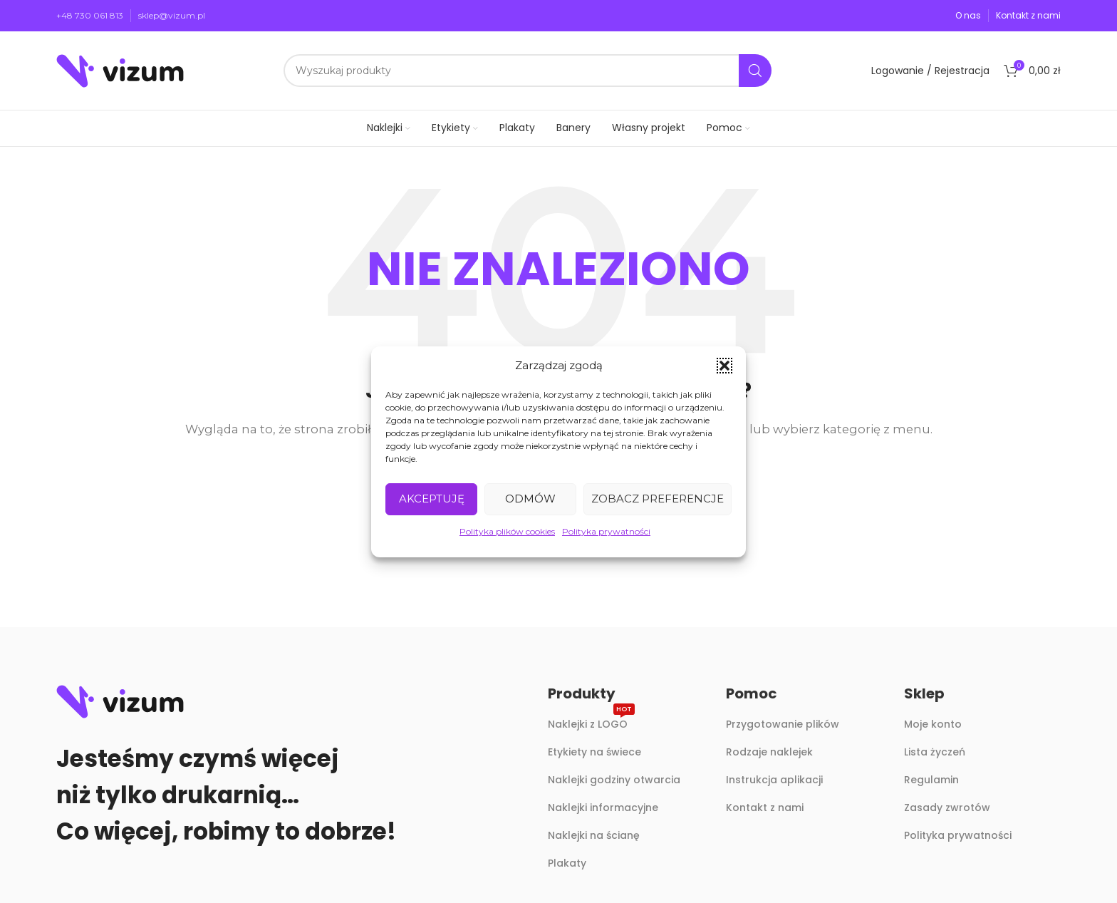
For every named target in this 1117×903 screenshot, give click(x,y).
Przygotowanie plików (782, 724)
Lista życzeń (934, 752)
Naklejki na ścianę (594, 835)
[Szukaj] (527, 70)
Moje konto (933, 724)
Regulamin (931, 780)
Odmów (530, 498)
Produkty (581, 693)
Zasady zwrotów (947, 807)
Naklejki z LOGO (591, 721)
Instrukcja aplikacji (774, 780)
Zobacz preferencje (657, 498)
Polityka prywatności (606, 531)
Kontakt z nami (765, 807)
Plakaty (567, 863)
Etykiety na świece (594, 752)
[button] (724, 365)
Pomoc (751, 693)
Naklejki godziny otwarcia (614, 780)
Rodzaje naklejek (769, 752)
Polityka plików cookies (507, 531)
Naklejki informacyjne (603, 807)
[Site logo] (120, 69)
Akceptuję (431, 498)
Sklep (924, 693)
